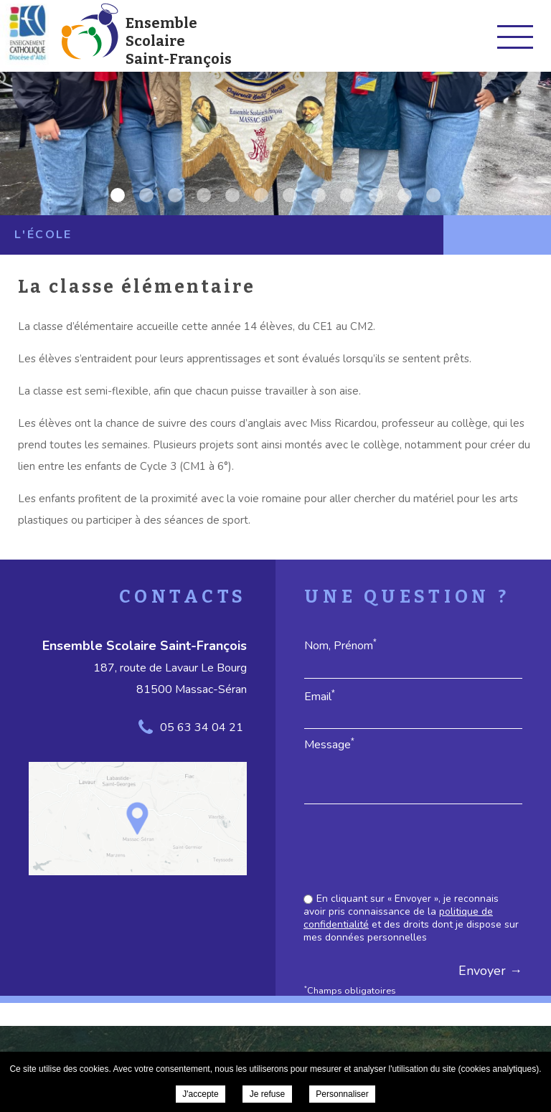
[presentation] (413, 850)
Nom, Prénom (340, 645)
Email (319, 696)
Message (329, 744)
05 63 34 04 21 (201, 727)
